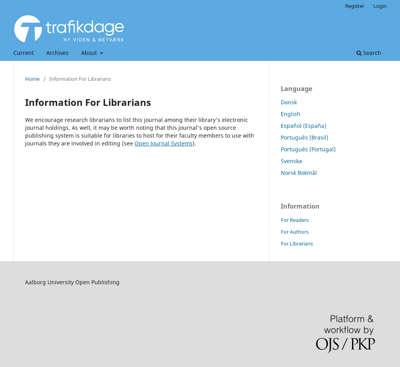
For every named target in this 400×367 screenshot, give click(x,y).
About (89, 52)
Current (23, 52)
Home (32, 78)
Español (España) (303, 125)
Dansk (289, 102)
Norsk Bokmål (299, 172)
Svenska (291, 161)
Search (368, 52)
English (290, 114)
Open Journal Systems (164, 143)
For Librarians (297, 243)
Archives (57, 52)
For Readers (295, 219)
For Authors (295, 231)
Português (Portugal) (308, 149)
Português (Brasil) (304, 137)
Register (354, 5)
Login (380, 5)
